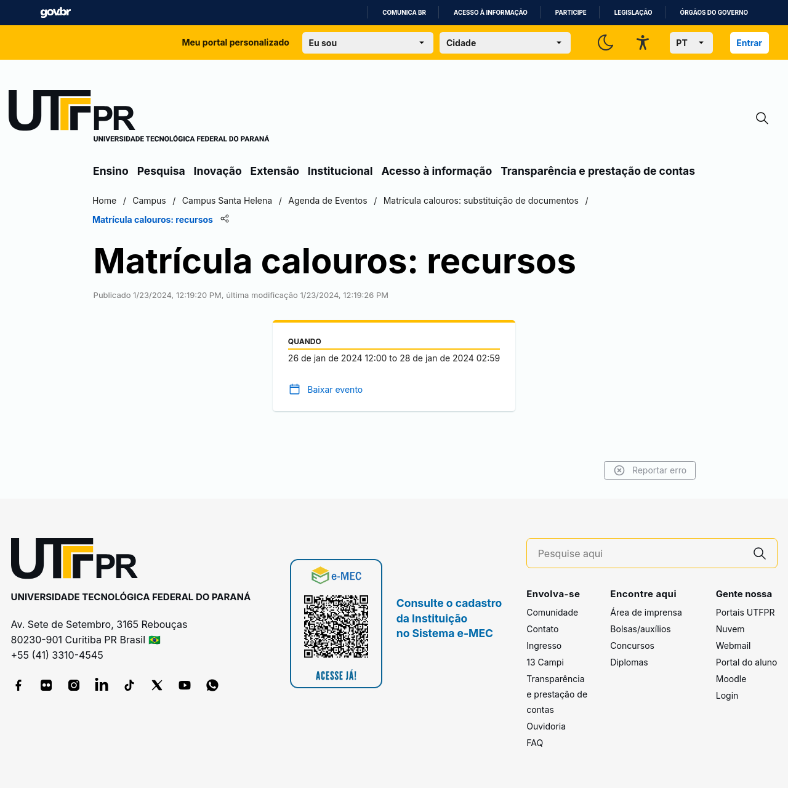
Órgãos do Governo (714, 12)
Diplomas (629, 662)
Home (106, 200)
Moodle (731, 678)
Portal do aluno (747, 662)
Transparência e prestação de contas (598, 170)
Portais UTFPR (745, 612)
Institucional (340, 170)
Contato (542, 629)
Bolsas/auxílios (640, 629)
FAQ (534, 743)
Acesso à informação (491, 12)
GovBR (55, 12)
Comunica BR (404, 12)
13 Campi (545, 662)
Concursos (632, 645)
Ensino (111, 170)
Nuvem (730, 629)
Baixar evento (335, 389)
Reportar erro (648, 470)
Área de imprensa (645, 612)
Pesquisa (161, 170)
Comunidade (552, 612)
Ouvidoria (546, 726)
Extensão (275, 170)
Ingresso (543, 645)
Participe (571, 12)
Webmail (733, 645)
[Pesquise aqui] (640, 553)
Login (727, 695)
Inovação (218, 170)
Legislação (633, 12)
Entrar (749, 43)
